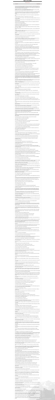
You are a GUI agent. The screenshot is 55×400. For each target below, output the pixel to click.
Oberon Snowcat (28, 2)
